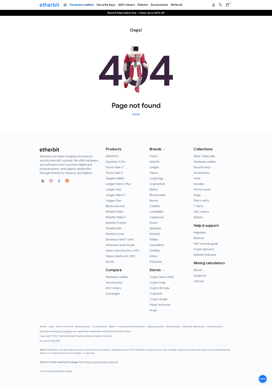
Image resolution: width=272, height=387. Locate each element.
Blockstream (157, 195)
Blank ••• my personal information (127, 326)
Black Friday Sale (204, 156)
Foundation (157, 245)
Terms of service (65, 326)
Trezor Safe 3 (114, 167)
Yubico (154, 173)
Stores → (157, 270)
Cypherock (157, 217)
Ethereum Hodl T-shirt (120, 239)
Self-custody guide (206, 243)
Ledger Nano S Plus (118, 184)
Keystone (156, 262)
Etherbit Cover (115, 234)
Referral (176, 5)
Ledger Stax (113, 200)
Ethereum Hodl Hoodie (120, 245)
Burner (110, 262)
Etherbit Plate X (116, 217)
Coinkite (155, 206)
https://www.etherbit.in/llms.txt (101, 362)
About (43, 326)
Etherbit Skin (114, 228)
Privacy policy (83, 326)
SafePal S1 (112, 156)
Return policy (173, 326)
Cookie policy (100, 326)
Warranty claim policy (194, 326)
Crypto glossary (204, 249)
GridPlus (155, 250)
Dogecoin (200, 275)
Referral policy (215, 326)
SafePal (154, 162)
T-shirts (198, 206)
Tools (197, 178)
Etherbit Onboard (205, 255)
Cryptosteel (157, 184)
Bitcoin (198, 270)
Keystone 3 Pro (116, 162)
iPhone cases (202, 189)
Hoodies (199, 184)
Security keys (106, 5)
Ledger (154, 167)
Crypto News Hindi (161, 277)
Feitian (154, 239)
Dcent (154, 223)
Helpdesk (200, 232)
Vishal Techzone (160, 305)
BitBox (154, 189)
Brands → (158, 149)
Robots (143, 5)
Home (136, 114)
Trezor (154, 156)
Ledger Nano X (115, 195)
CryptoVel (156, 294)
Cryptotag (156, 178)
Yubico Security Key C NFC (123, 250)
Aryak (153, 310)
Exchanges (113, 294)
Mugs (197, 195)
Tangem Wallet (115, 178)
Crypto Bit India (159, 288)
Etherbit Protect (116, 223)
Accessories (159, 5)
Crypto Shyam (159, 299)
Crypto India (157, 282)
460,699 (55, 340)
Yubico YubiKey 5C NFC (121, 256)
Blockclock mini (115, 206)
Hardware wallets (82, 5)
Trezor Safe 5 (114, 173)
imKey (153, 256)
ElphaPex (155, 228)
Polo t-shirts (201, 200)
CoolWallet (156, 212)
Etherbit (155, 234)
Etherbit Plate (114, 212)
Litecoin (199, 281)
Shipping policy (156, 326)
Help (51, 326)
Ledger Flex (113, 189)
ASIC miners (126, 5)
